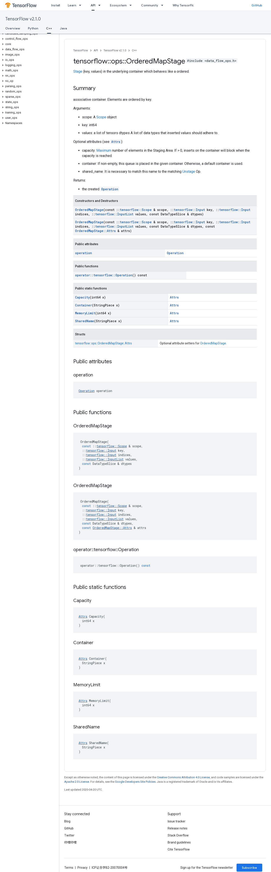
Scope (101, 117)
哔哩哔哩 (70, 842)
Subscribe (249, 868)
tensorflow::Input (189, 210)
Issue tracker (176, 821)
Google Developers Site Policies (135, 781)
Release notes (177, 828)
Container (83, 305)
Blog (67, 821)
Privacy (82, 867)
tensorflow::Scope (136, 210)
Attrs (115, 142)
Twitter (69, 835)
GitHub (256, 5)
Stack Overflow (178, 835)
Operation (109, 189)
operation (83, 253)
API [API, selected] (93, 5)
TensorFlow (80, 50)
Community (149, 5)
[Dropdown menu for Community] (163, 5)
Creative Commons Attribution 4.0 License (183, 777)
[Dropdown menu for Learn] (81, 5)
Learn (72, 5)
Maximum (103, 150)
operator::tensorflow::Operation (103, 275)
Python (33, 28)
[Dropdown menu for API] (100, 5)
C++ (134, 50)
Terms (68, 867)
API (96, 50)
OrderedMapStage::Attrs (95, 231)
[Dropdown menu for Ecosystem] (132, 5)
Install (55, 5)
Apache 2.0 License (76, 781)
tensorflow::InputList (114, 214)
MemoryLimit (85, 313)
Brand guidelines (179, 842)
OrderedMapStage (89, 210)
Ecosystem (118, 5)
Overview (12, 28)
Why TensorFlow (185, 5)
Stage (77, 71)
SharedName (84, 321)
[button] (28, 33)
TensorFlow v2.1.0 (23, 19)
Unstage (188, 171)
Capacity (82, 297)
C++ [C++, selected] (49, 28)
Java (63, 28)
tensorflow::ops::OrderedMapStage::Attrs (103, 343)
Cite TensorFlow (179, 849)
